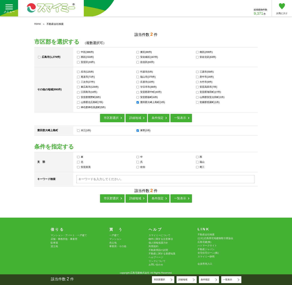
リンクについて (157, 261)
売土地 (113, 242)
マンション (115, 239)
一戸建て (114, 235)
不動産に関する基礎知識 (162, 253)
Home (37, 23)
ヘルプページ (156, 257)
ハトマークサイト (207, 245)
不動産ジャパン (206, 249)
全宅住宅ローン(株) (208, 252)
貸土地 (54, 246)
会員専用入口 (205, 263)
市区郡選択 (111, 117)
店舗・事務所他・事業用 (64, 239)
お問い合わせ (156, 264)
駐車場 (54, 242)
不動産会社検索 (206, 234)
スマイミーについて (159, 235)
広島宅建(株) (204, 242)
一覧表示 (180, 117)
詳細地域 (135, 117)
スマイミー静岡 (206, 256)
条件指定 (158, 117)
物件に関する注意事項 (161, 239)
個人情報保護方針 (158, 242)
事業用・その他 (117, 246)
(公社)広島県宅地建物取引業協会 (215, 238)
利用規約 (153, 246)
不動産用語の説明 (158, 250)
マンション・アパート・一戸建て (69, 235)
